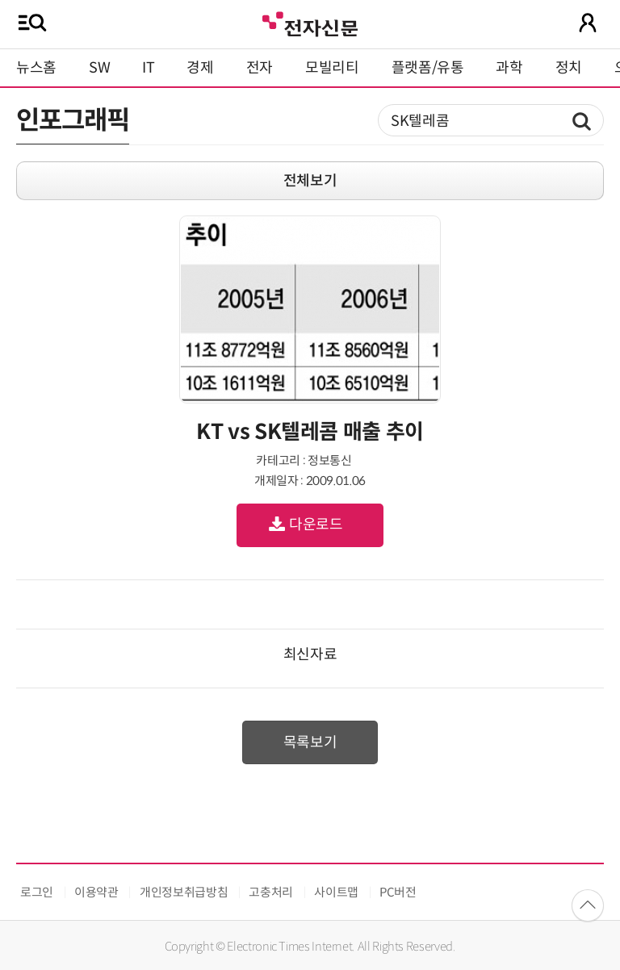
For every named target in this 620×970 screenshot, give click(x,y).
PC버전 (398, 892)
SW (99, 68)
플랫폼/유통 (428, 68)
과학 (509, 68)
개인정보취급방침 (184, 892)
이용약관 (96, 892)
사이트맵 (336, 892)
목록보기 (310, 742)
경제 (199, 68)
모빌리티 (332, 68)
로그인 (36, 892)
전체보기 (310, 181)
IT (148, 68)
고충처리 (271, 892)
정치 (568, 68)
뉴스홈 (36, 68)
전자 (259, 68)
